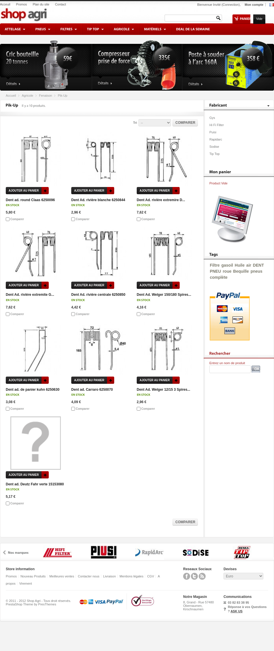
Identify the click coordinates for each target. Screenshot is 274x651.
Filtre (214, 265)
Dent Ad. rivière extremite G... (30, 295)
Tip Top (214, 154)
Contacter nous (89, 576)
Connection (231, 4)
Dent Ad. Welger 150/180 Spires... (164, 295)
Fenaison (45, 95)
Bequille (241, 271)
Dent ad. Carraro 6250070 (92, 390)
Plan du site (41, 4)
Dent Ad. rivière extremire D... (161, 200)
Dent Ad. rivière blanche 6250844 (98, 200)
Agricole (27, 95)
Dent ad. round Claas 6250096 (30, 200)
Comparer (17, 219)
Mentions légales (132, 576)
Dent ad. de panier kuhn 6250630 (32, 390)
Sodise (214, 146)
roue (227, 271)
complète (218, 277)
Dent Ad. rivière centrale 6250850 (98, 295)
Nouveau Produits (33, 576)
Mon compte (254, 4)
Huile (240, 265)
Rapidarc (215, 139)
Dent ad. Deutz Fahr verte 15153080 (35, 484)
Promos (21, 4)
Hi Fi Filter (216, 125)
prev (4, 552)
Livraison (109, 576)
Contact (60, 4)
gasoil (227, 265)
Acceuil (5, 4)
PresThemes (47, 604)
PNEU (215, 271)
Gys (212, 117)
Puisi (212, 132)
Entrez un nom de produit (227, 363)
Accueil (11, 95)
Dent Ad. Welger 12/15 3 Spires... (163, 390)
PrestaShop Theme (19, 604)
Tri (135, 122)
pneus (256, 271)
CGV (150, 576)
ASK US (236, 611)
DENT (258, 265)
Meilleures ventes (61, 576)
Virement (25, 583)
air (248, 265)
